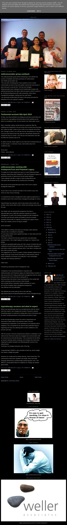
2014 (48, 217)
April (49, 242)
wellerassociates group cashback (15, 74)
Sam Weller (59, 275)
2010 (48, 227)
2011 (48, 225)
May (49, 240)
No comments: (26, 102)
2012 (48, 222)
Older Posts (38, 377)
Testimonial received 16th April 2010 (16, 114)
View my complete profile (52, 339)
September (51, 232)
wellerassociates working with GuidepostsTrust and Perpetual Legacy (17, 168)
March (50, 263)
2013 (48, 220)
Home (21, 377)
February (50, 266)
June (49, 237)
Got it (39, 11)
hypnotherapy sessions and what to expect (19, 306)
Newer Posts (4, 377)
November (51, 230)
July (49, 235)
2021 (48, 214)
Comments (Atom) (14, 381)
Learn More (31, 11)
